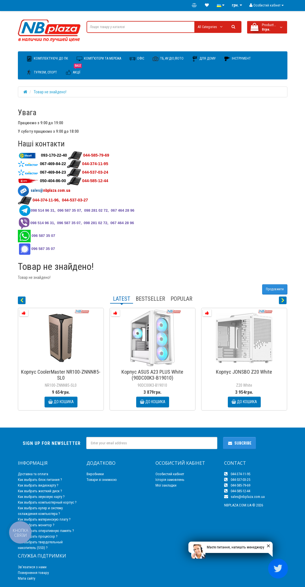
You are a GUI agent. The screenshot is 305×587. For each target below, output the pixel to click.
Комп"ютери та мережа (99, 59)
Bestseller (150, 298)
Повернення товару (33, 573)
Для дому (204, 59)
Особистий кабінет (169, 474)
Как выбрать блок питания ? (40, 479)
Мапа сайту (26, 578)
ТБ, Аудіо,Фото (168, 59)
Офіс (137, 59)
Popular (181, 298)
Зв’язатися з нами (32, 567)
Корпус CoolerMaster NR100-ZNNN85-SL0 (60, 375)
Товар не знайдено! (50, 92)
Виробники (95, 474)
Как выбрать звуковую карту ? (41, 497)
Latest (121, 298)
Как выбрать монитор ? (36, 525)
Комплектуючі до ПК (47, 59)
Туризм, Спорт (41, 72)
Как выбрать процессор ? (38, 536)
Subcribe (239, 443)
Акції (74, 70)
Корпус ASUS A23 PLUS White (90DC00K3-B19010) (152, 375)
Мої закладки (165, 485)
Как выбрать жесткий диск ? (40, 491)
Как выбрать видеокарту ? (38, 485)
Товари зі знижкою (102, 479)
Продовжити (275, 289)
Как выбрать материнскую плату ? (44, 519)
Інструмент (237, 59)
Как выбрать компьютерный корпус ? (47, 502)
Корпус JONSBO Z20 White (244, 372)
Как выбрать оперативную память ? (46, 531)
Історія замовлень (169, 479)
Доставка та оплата (33, 474)
